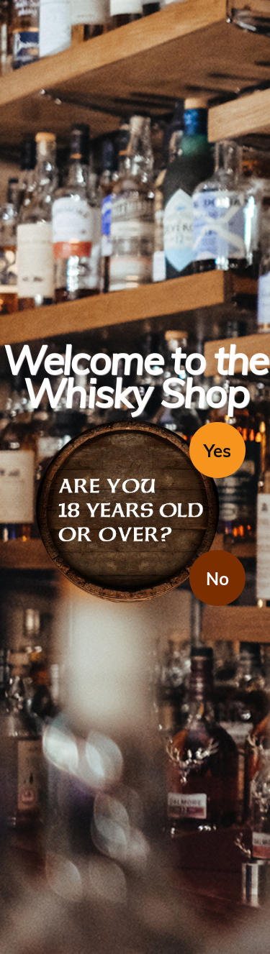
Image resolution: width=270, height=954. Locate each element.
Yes (217, 451)
